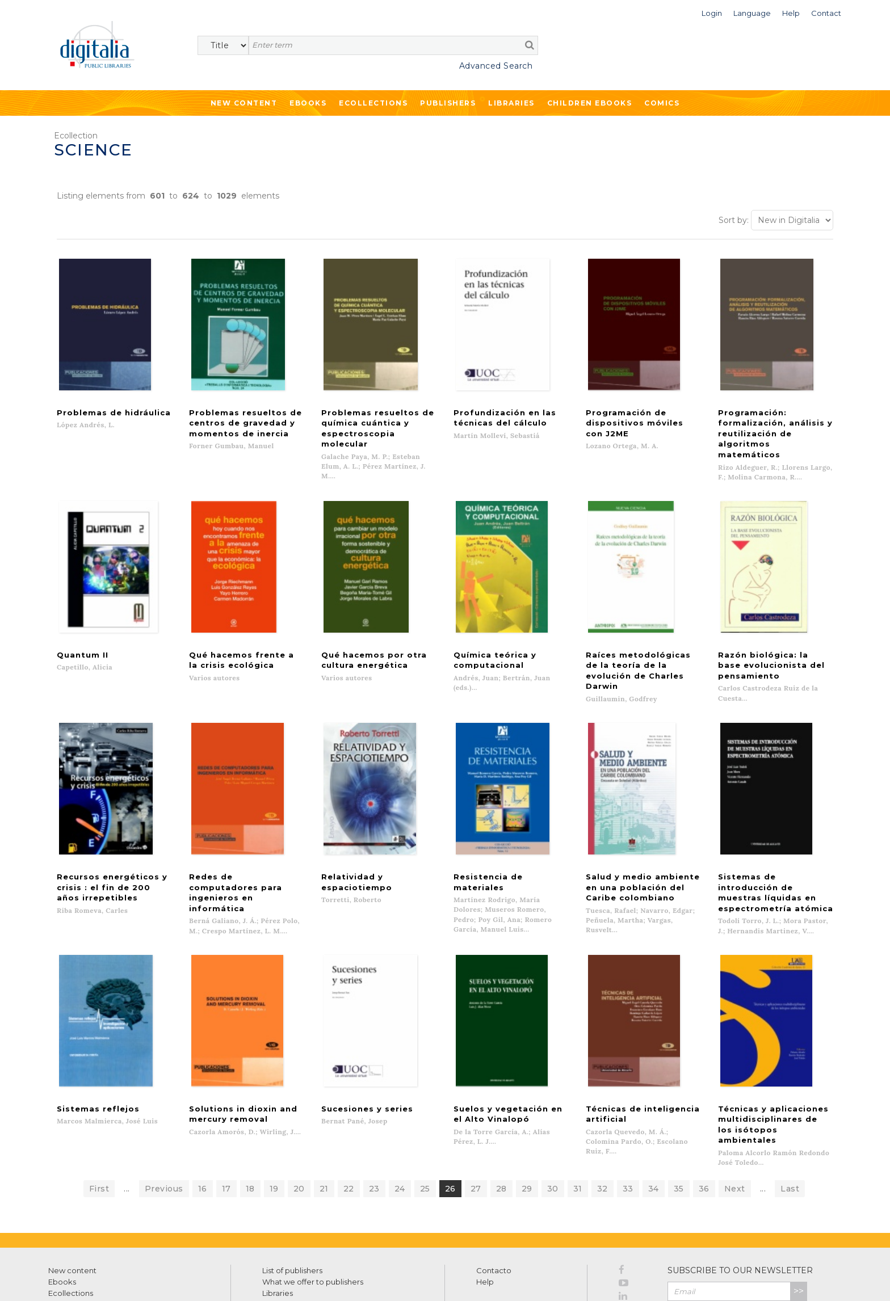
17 (226, 1123)
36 (704, 1123)
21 (324, 1123)
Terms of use (68, 1279)
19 (274, 1123)
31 (577, 1123)
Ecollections (373, 103)
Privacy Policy (782, 1250)
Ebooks (307, 103)
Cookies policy (196, 1279)
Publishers (448, 103)
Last (789, 1123)
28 (501, 1123)
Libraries (511, 103)
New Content (244, 103)
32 (602, 1123)
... (127, 1123)
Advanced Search (496, 66)
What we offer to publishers (312, 1216)
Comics (661, 103)
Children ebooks (589, 103)
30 (553, 1123)
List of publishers (292, 1205)
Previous (164, 1123)
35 (679, 1123)
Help (485, 1216)
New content (72, 1205)
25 (425, 1123)
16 (202, 1123)
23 (374, 1123)
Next (734, 1123)
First (99, 1123)
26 (450, 1123)
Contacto (493, 1205)
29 (527, 1123)
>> (799, 1225)
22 (348, 1123)
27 (476, 1123)
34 (653, 1123)
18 (250, 1123)
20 (299, 1123)
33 (628, 1123)
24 (399, 1123)
